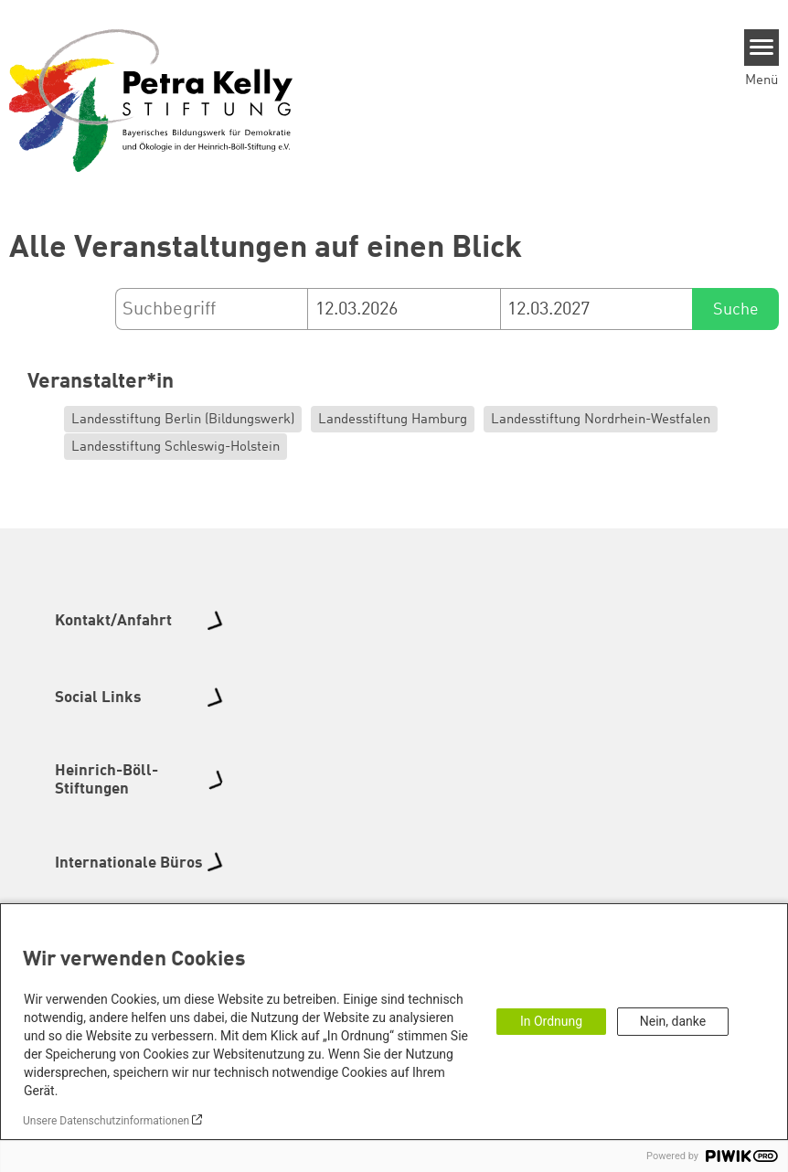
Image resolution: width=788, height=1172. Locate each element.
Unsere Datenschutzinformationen (106, 1120)
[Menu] (762, 47)
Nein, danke (673, 1021)
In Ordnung (551, 1021)
